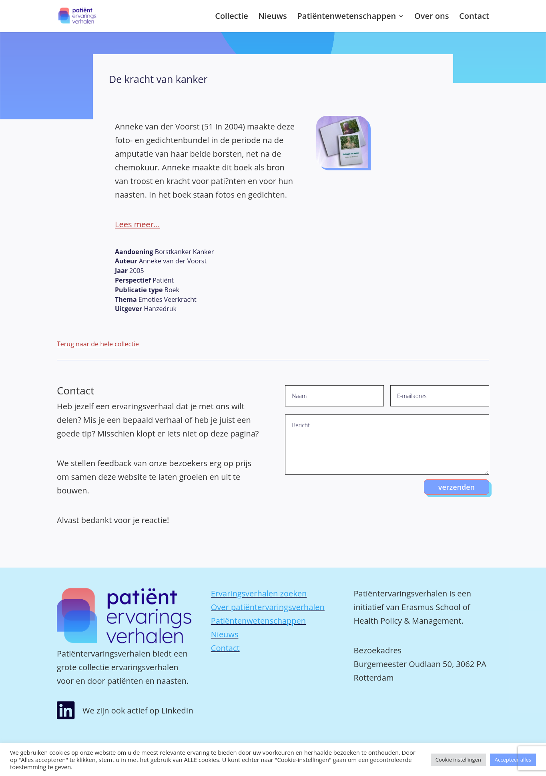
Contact (474, 17)
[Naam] (334, 395)
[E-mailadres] (439, 395)
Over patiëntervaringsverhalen (268, 607)
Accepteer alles (513, 759)
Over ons (431, 17)
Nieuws (272, 17)
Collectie (231, 17)
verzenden (456, 487)
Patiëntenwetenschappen (346, 17)
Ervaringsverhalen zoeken (259, 593)
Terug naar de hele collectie (98, 344)
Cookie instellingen (458, 759)
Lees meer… (137, 224)
